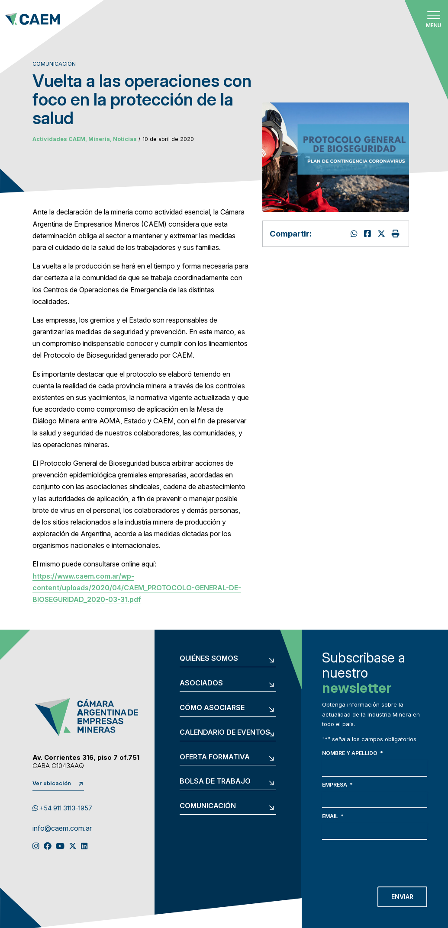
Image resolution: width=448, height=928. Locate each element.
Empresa (337, 784)
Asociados (201, 683)
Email (333, 816)
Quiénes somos (209, 658)
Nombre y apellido (352, 753)
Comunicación (208, 806)
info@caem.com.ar (62, 828)
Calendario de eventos (225, 732)
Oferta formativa (215, 757)
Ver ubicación (51, 783)
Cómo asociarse (212, 708)
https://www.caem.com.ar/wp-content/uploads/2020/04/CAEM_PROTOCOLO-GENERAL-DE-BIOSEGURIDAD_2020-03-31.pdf (136, 588)
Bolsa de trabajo (215, 781)
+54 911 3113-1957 (62, 808)
